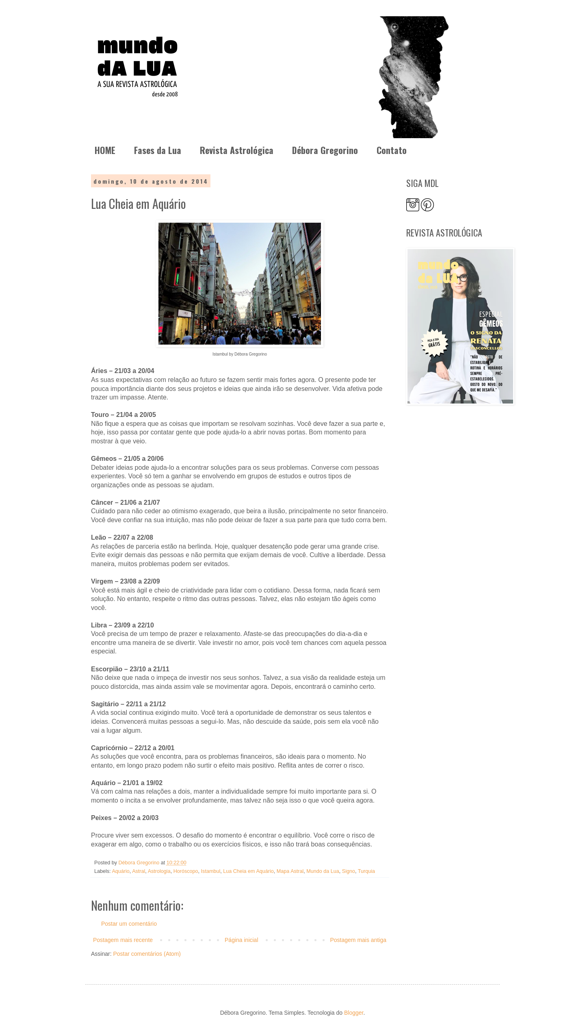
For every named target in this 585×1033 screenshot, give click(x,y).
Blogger (353, 1012)
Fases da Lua (157, 149)
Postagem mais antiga (358, 940)
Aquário (120, 871)
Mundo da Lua (322, 871)
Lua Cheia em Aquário (248, 871)
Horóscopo (185, 871)
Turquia (366, 871)
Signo (348, 871)
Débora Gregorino (325, 149)
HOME (105, 149)
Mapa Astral (290, 871)
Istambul (211, 871)
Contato (392, 149)
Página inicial (241, 940)
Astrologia (159, 871)
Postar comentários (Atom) (147, 954)
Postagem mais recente (123, 940)
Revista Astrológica (236, 149)
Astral (138, 871)
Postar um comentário (129, 923)
